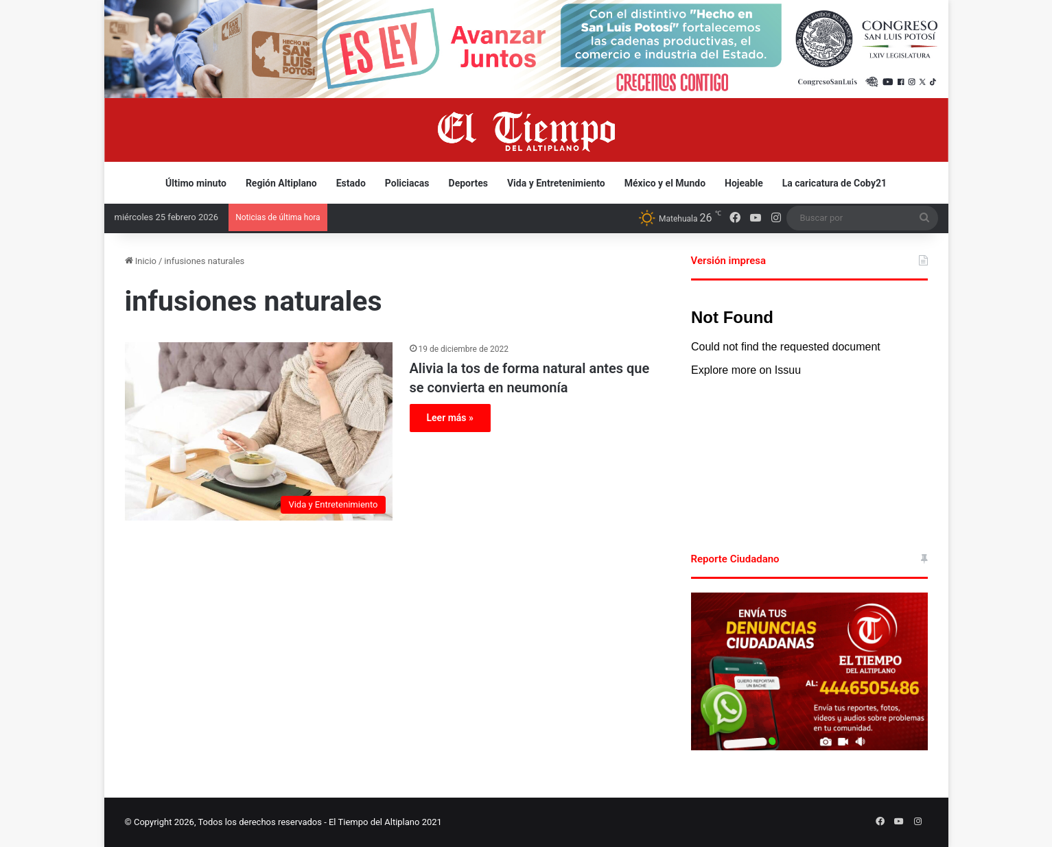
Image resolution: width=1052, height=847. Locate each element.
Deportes (468, 183)
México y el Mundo (664, 183)
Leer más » (450, 417)
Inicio (140, 261)
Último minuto (195, 183)
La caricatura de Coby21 (834, 183)
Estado (351, 183)
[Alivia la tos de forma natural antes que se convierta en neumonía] (259, 431)
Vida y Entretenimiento (556, 183)
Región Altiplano (281, 183)
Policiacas (407, 183)
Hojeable (744, 183)
